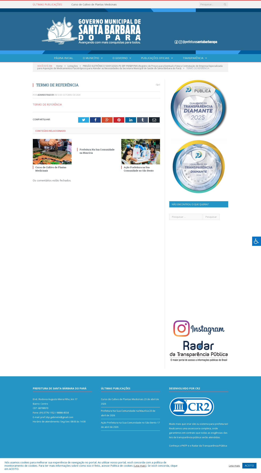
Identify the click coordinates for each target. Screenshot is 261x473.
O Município (91, 58)
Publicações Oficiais (155, 58)
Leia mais (140, 465)
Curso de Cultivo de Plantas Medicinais (94, 4)
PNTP (184, 445)
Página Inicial (63, 58)
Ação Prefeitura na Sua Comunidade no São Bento (139, 169)
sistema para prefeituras (213, 423)
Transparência (193, 58)
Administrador (46, 94)
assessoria (194, 428)
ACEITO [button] (249, 465)
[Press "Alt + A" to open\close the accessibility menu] (256, 241)
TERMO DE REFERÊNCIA (47, 104)
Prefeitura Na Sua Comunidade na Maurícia (125, 410)
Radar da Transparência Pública (209, 445)
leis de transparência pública (185, 437)
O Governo (120, 58)
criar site (191, 423)
